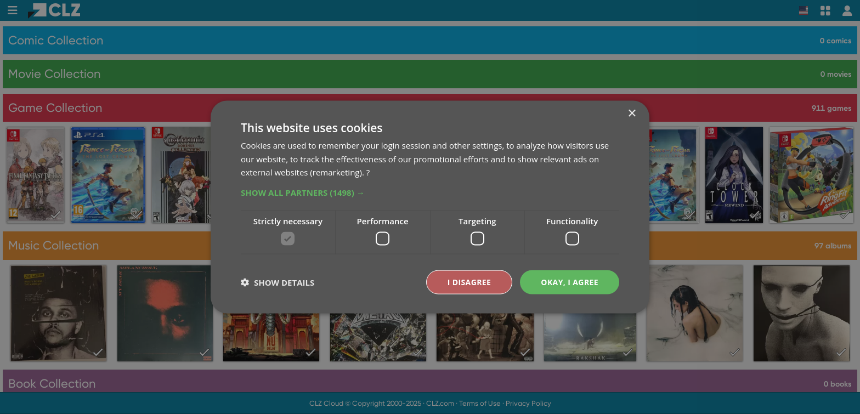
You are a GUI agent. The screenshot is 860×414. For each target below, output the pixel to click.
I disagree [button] (469, 281)
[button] (430, 192)
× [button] (631, 113)
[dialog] (430, 207)
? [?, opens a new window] (368, 172)
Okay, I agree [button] (569, 281)
